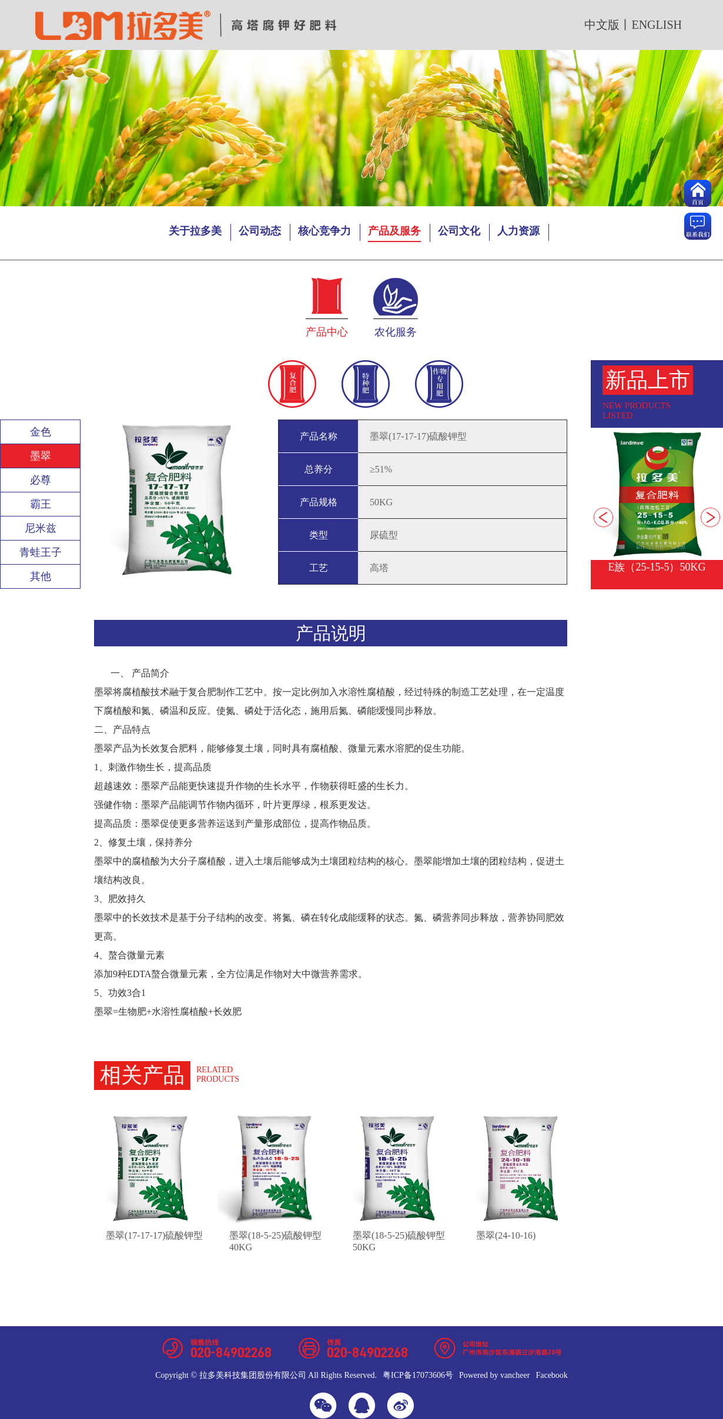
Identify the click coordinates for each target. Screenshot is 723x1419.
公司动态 (260, 231)
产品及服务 (394, 231)
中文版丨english (633, 24)
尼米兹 (40, 528)
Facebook (551, 1375)
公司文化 (459, 231)
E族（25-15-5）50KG (657, 567)
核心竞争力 (324, 231)
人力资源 (518, 231)
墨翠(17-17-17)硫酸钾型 (154, 1235)
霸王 (40, 504)
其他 (40, 576)
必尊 (40, 480)
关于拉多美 (195, 231)
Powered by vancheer (494, 1375)
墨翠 (40, 456)
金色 (40, 432)
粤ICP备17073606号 (418, 1375)
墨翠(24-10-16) (505, 1235)
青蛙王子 (40, 552)
